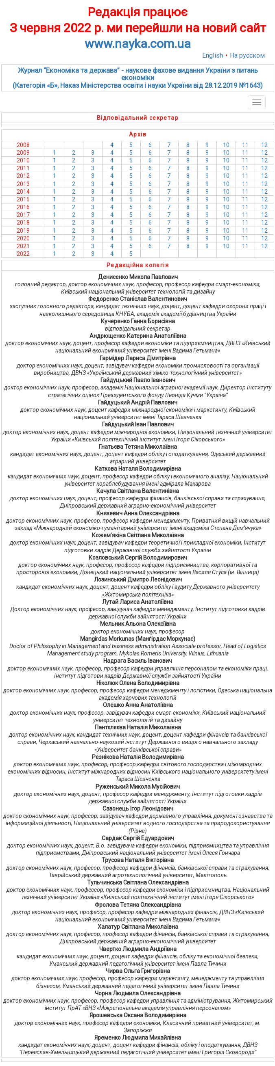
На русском (247, 55)
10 (226, 145)
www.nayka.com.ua (138, 44)
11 (245, 145)
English (212, 55)
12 (264, 145)
